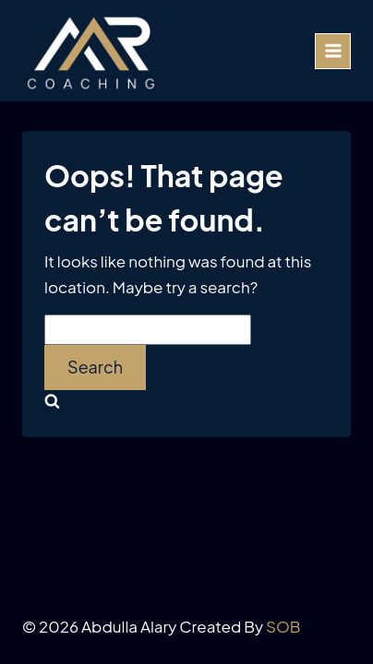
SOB (283, 626)
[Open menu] (333, 51)
